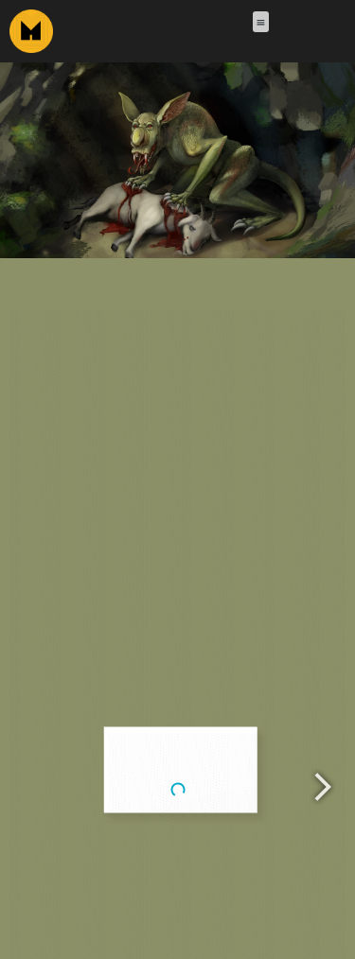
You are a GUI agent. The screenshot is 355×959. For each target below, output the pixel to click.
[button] (260, 22)
